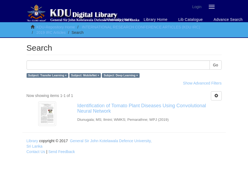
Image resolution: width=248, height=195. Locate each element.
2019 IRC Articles (51, 32)
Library (32, 141)
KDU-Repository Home (55, 27)
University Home (118, 19)
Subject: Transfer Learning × (47, 75)
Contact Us (36, 152)
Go (215, 65)
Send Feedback (61, 152)
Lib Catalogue (190, 19)
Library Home (156, 19)
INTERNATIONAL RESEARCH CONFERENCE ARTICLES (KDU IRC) (141, 27)
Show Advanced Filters (202, 83)
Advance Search (228, 19)
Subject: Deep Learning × (121, 75)
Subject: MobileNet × (85, 75)
